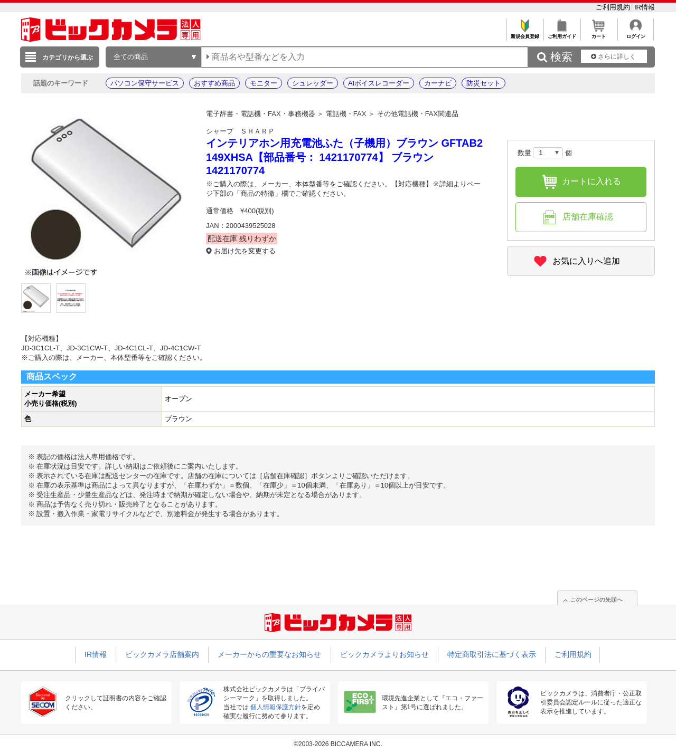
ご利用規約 (614, 7)
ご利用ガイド (561, 33)
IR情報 (644, 7)
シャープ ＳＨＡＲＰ (240, 131)
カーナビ (438, 83)
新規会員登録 (525, 33)
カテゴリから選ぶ (67, 57)
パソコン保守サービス (144, 83)
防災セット (483, 83)
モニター (263, 83)
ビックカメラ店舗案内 (162, 654)
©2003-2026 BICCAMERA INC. (338, 744)
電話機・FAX (346, 114)
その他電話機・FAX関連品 (418, 114)
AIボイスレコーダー (378, 83)
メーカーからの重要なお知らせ (269, 654)
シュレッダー (312, 83)
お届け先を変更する (245, 251)
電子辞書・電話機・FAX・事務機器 (260, 114)
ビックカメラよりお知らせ (384, 654)
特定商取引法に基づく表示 (491, 654)
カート (598, 33)
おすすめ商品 (214, 83)
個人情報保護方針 (275, 707)
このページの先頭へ (596, 599)
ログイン (635, 33)
